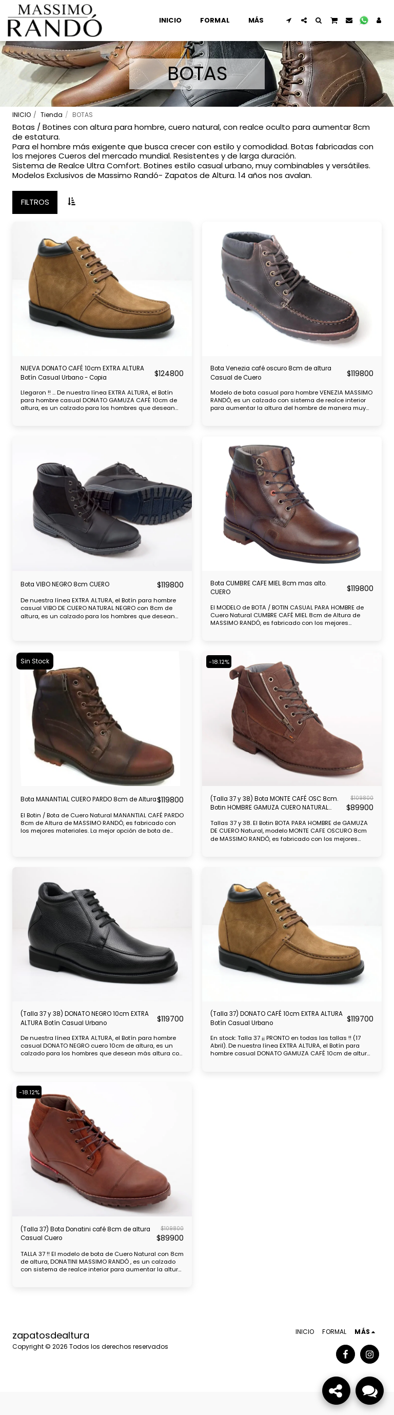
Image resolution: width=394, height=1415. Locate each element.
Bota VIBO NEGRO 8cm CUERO (77, 589)
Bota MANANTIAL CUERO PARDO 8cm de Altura (79, 815)
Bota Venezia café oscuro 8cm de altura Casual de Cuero (275, 375)
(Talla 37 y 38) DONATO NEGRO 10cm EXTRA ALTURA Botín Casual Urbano (83, 1035)
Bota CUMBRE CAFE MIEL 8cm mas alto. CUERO (273, 595)
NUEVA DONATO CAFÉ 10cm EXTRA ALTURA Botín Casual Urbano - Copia (83, 375)
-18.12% (221, 671)
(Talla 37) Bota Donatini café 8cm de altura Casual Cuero (85, 1255)
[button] (289, 20)
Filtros (35, 201)
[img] (102, 289)
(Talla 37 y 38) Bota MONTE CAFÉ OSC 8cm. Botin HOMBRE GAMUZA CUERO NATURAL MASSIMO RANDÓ (273, 815)
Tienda (52, 114)
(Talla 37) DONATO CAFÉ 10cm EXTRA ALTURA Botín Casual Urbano (276, 1035)
